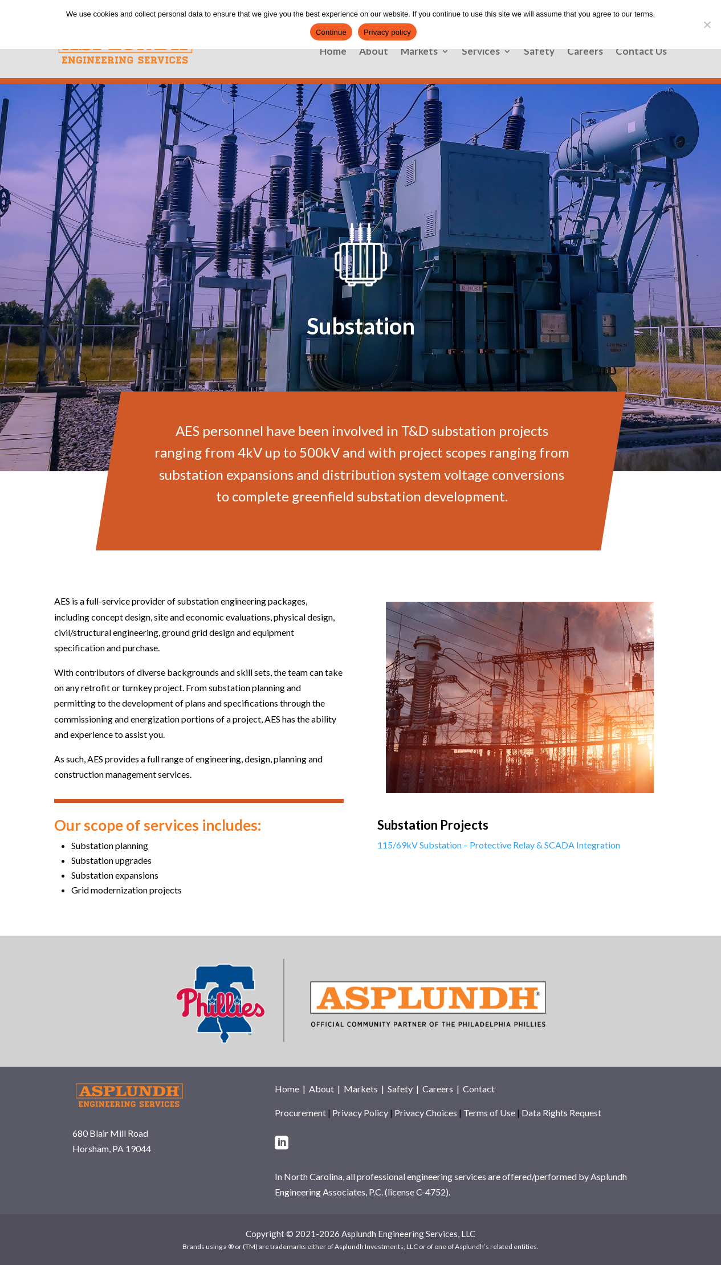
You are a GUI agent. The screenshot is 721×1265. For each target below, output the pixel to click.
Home (333, 52)
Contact (479, 1088)
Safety (539, 52)
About (373, 52)
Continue (331, 32)
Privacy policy (387, 32)
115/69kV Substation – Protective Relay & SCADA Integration (498, 844)
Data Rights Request (561, 1112)
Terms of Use (489, 1112)
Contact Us (641, 52)
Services (481, 52)
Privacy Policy (360, 1112)
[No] (706, 24)
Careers (585, 52)
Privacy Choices (425, 1112)
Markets (419, 52)
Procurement (300, 1112)
